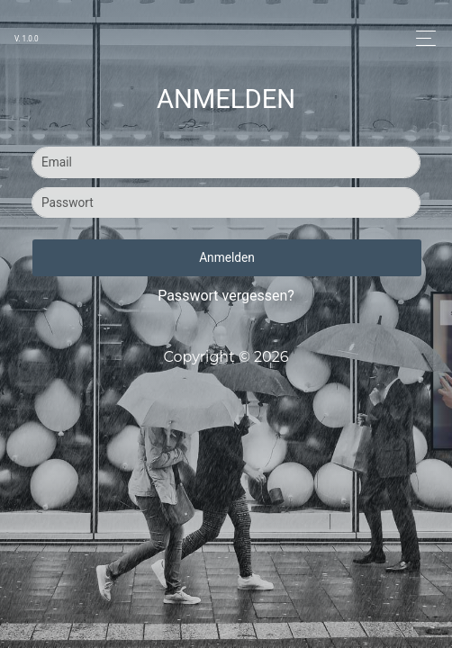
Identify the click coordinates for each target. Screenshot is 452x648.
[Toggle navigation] (421, 38)
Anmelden (227, 257)
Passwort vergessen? (226, 295)
